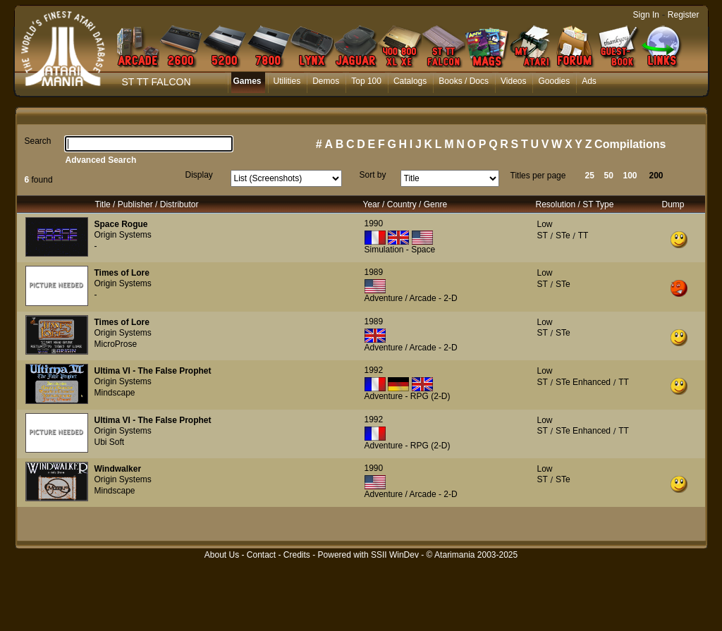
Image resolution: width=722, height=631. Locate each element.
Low (545, 224)
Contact (261, 555)
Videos (513, 81)
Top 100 (366, 81)
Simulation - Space (400, 250)
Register (683, 15)
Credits (296, 555)
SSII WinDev (395, 555)
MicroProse (115, 344)
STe (563, 235)
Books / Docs (464, 81)
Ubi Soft (109, 442)
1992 (374, 370)
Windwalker (118, 469)
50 (608, 175)
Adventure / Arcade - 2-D (411, 298)
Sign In (646, 15)
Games (247, 81)
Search (38, 141)
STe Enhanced (583, 382)
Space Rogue (121, 224)
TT (583, 235)
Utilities (287, 81)
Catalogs (410, 81)
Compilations (630, 144)
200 (656, 175)
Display (199, 175)
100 (630, 175)
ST (542, 235)
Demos (325, 81)
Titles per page (538, 175)
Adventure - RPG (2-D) (408, 396)
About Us (221, 555)
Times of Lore (121, 273)
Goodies (554, 81)
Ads (589, 81)
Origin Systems (123, 235)
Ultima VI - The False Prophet (153, 371)
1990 (374, 223)
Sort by (373, 175)
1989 (374, 272)
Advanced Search (101, 160)
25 (589, 175)
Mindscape (114, 393)
